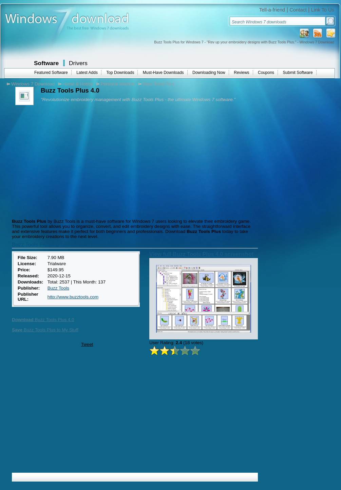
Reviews (241, 72)
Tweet (87, 344)
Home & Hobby (77, 83)
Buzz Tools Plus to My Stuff (45, 329)
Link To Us (322, 10)
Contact (298, 10)
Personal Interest (117, 83)
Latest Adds (87, 72)
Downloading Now (208, 72)
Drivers (78, 63)
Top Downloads (120, 72)
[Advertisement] (67, 161)
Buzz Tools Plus (158, 83)
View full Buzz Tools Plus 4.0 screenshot (201, 254)
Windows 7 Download (33, 83)
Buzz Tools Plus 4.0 (43, 319)
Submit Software (298, 72)
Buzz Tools (58, 288)
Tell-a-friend (272, 10)
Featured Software (51, 72)
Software (46, 63)
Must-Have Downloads (163, 72)
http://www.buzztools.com (73, 296)
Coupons (266, 72)
